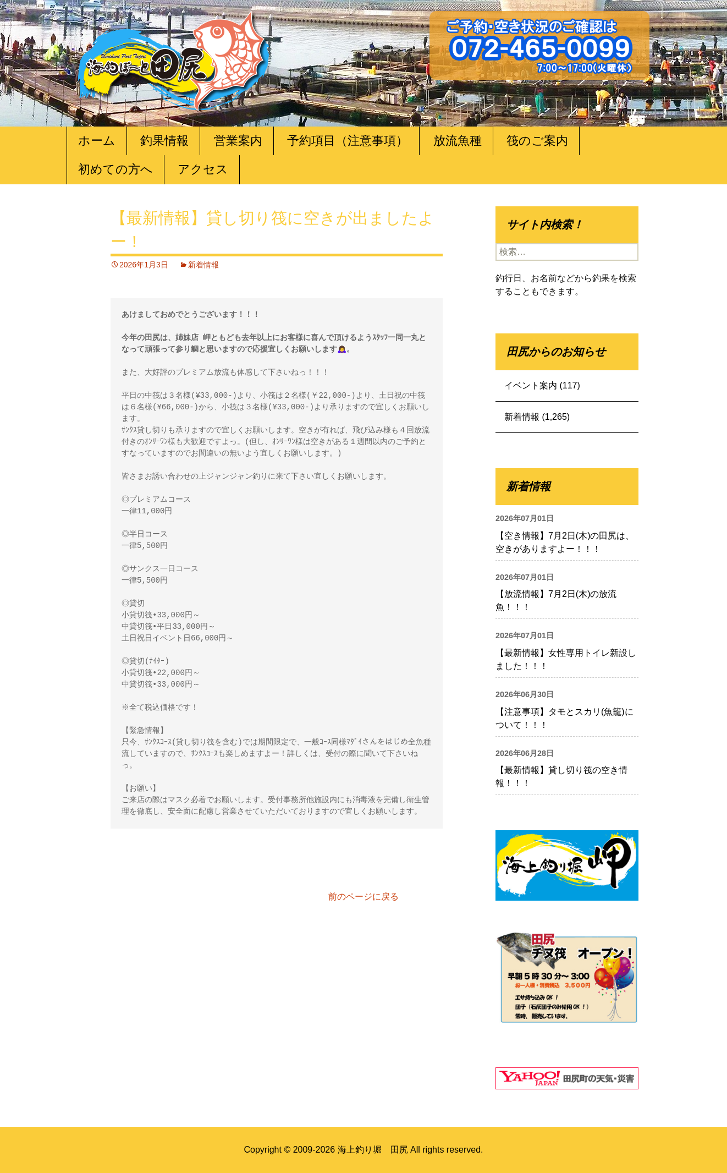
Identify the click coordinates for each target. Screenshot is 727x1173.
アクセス (203, 169)
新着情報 (203, 264)
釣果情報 (164, 140)
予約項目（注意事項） (347, 140)
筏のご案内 (537, 140)
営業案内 (238, 140)
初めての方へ (115, 169)
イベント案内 (530, 385)
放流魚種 (457, 140)
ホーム (96, 140)
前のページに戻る (363, 896)
